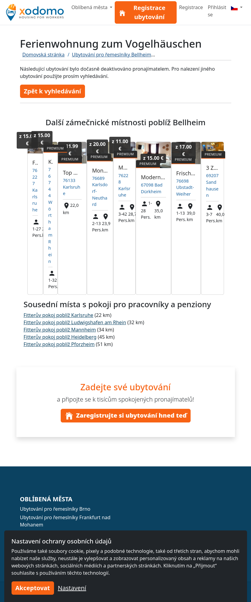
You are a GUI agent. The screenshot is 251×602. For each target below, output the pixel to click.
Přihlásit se (217, 11)
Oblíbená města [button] (90, 7)
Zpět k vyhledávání (52, 91)
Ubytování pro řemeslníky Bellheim (111, 54)
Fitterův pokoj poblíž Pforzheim (59, 344)
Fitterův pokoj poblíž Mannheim (60, 329)
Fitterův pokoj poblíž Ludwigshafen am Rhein (75, 322)
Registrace (191, 7)
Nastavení (72, 588)
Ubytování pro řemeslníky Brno (55, 509)
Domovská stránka (43, 54)
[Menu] (237, 7)
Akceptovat (32, 588)
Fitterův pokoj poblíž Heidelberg (60, 337)
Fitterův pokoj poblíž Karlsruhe (58, 315)
